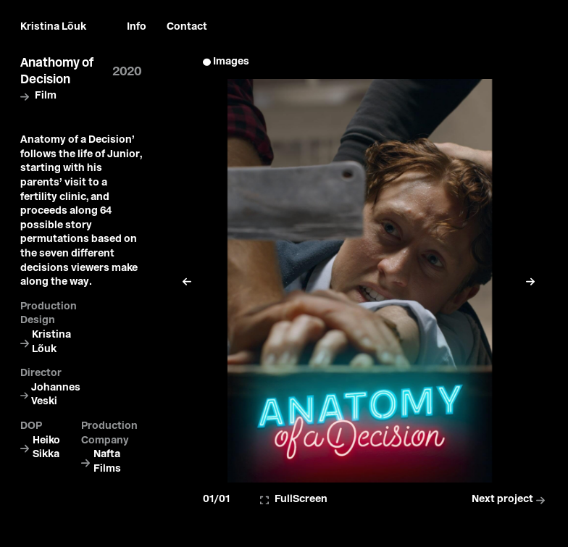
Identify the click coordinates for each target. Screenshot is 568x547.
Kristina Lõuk (53, 27)
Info (136, 27)
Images (231, 62)
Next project (510, 499)
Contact (187, 27)
